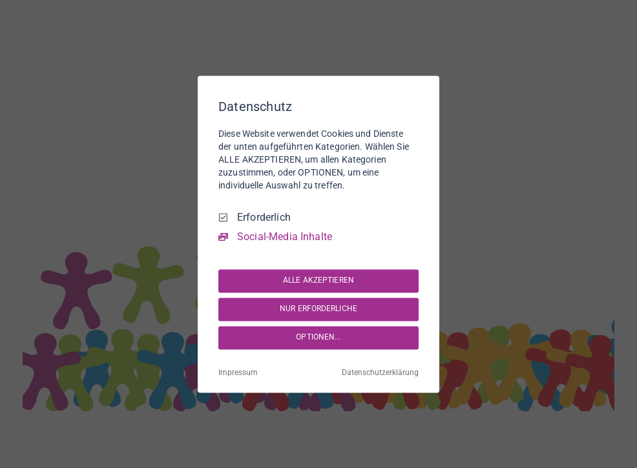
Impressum (238, 372)
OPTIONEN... (318, 337)
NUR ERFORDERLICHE (318, 309)
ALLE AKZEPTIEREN (318, 280)
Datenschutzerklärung (380, 372)
